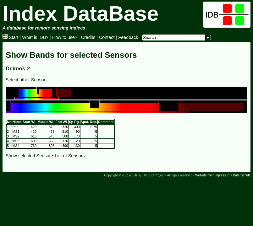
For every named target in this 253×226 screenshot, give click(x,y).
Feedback (128, 37)
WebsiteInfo (203, 175)
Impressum (222, 175)
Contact (107, 37)
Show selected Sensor (28, 155)
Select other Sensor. (26, 79)
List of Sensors (70, 155)
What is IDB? (35, 37)
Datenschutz (241, 175)
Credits (88, 37)
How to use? (64, 37)
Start (10, 37)
